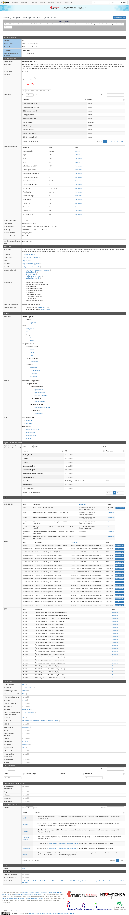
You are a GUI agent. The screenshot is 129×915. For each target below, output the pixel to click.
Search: (112, 95)
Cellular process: (35, 410)
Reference (88, 773)
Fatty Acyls (26, 260)
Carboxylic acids (32, 272)
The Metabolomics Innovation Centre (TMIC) (28, 894)
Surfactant (29, 420)
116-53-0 (26, 741)
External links (74, 24)
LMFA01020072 (45, 309)
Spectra (66, 24)
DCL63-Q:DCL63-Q (29, 712)
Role (5, 417)
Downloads (33, 2)
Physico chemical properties (54, 24)
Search (24, 2)
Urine (31, 356)
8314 (24, 694)
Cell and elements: (32, 358)
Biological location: (28, 344)
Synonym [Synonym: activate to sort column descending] (26, 99)
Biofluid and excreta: (32, 347)
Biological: (29, 335)
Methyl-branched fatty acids (31, 267)
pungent (25, 831)
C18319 (25, 691)
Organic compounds (29, 254)
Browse (15, 2)
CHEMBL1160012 (28, 688)
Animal (32, 341)
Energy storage (31, 435)
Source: (24, 326)
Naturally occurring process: (31, 381)
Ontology (42, 24)
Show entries (30, 95)
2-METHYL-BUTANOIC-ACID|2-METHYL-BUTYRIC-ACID (41, 721)
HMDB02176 (27, 709)
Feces (32, 353)
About (59, 2)
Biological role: (26, 426)
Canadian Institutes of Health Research (34, 892)
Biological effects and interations (100, 24)
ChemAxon (78, 158)
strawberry (26, 848)
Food (27, 332)
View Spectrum (120, 507)
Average (62, 773)
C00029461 (26, 727)
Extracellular (34, 362)
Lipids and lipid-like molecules (32, 257)
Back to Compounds (119, 17)
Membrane (33, 368)
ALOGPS (77, 151)
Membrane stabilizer (32, 429)
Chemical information (23, 24)
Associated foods (84, 24)
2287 (24, 718)
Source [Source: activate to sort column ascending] (89, 99)
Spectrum (111, 512)
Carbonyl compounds (33, 278)
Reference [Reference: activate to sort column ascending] (109, 451)
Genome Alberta (19, 898)
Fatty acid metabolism (41, 395)
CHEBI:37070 (43, 307)
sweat (25, 854)
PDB (37, 91)
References (8, 27)
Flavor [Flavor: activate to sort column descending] (25, 812)
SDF (32, 91)
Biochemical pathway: (37, 404)
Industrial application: (28, 417)
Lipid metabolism (39, 392)
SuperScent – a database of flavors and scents (63, 843)
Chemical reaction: (36, 398)
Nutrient (28, 438)
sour (24, 844)
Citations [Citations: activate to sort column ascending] (37, 812)
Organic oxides (31, 274)
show (23, 868)
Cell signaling (38, 413)
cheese (25, 825)
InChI (48, 91)
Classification (34, 24)
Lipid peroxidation (39, 401)
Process (6, 381)
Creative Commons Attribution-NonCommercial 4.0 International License (52, 913)
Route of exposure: (28, 317)
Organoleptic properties (117, 24)
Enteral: (28, 320)
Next (122, 141)
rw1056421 (26, 745)
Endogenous (30, 329)
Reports (42, 2)
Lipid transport (38, 390)
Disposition (7, 317)
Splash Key (82, 504)
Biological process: (32, 384)
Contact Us (68, 2)
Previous (99, 141)
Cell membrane (35, 370)
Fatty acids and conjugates (31, 264)
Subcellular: (29, 365)
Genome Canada (7, 898)
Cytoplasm (33, 373)
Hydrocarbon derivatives (34, 276)
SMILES (42, 91)
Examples (51, 2)
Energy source (30, 432)
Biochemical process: (36, 387)
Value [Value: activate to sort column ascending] (66, 451)
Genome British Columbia (36, 898)
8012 (24, 684)
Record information (10, 24)
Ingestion (33, 323)
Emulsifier (29, 423)
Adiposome (33, 376)
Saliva (32, 350)
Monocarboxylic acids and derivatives (38, 270)
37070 (25, 700)
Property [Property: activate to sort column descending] (25, 451)
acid (24, 818)
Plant (31, 338)
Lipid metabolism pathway (42, 407)
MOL (28, 91)
